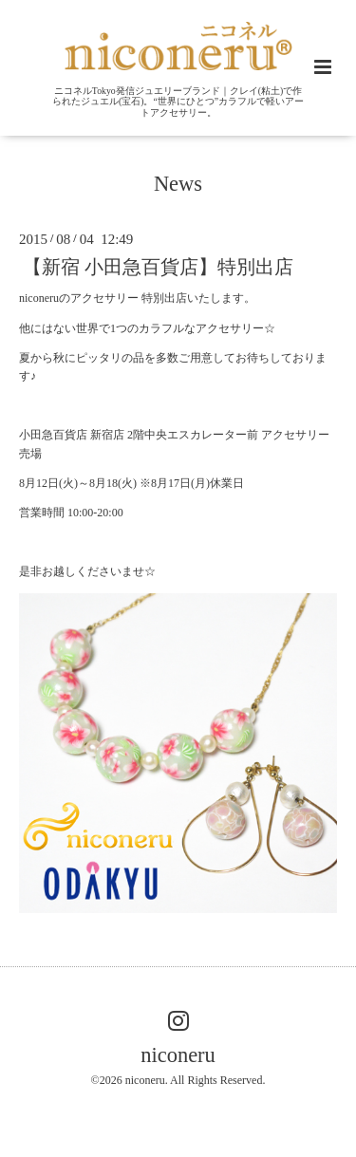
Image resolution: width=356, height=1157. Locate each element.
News (178, 184)
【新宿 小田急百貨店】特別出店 (158, 267)
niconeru (178, 1054)
